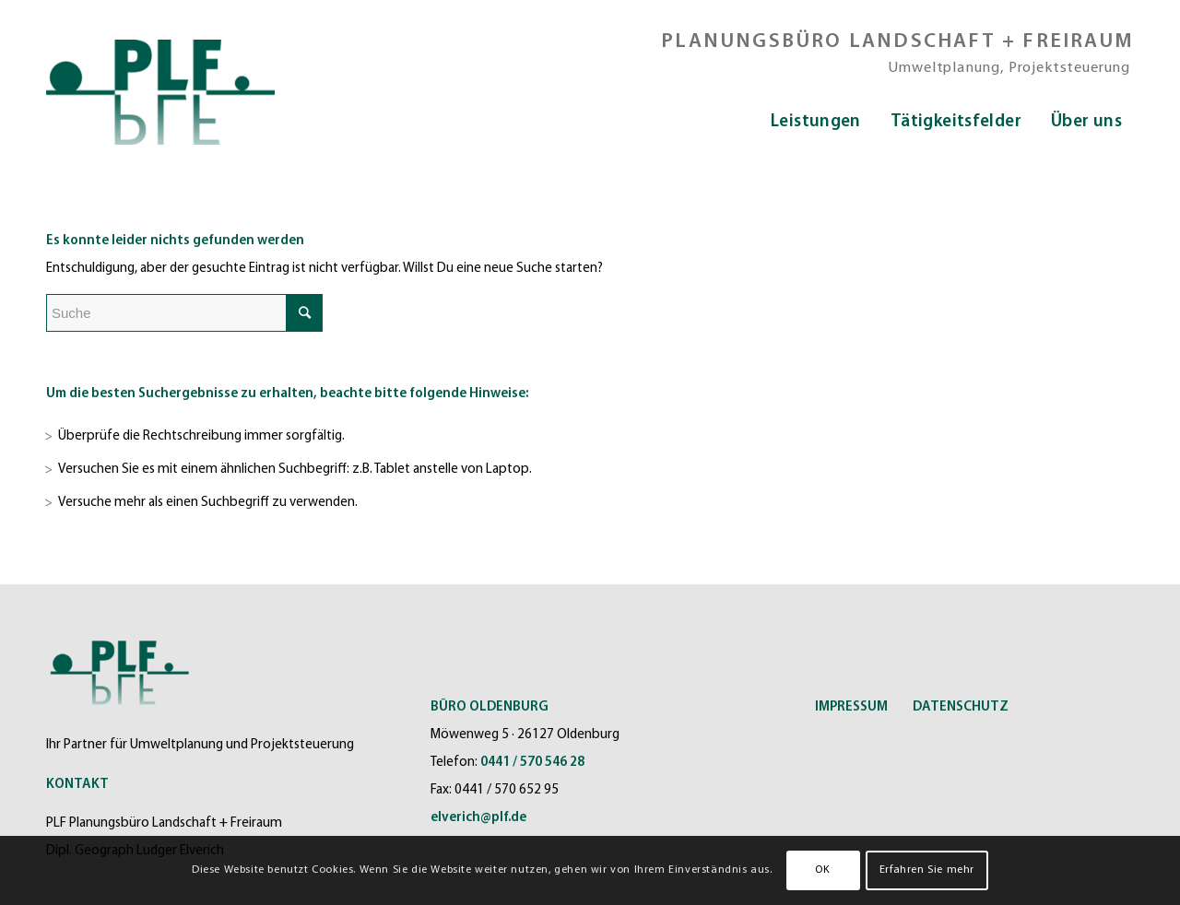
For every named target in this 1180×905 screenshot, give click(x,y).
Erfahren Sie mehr (926, 870)
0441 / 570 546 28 (532, 763)
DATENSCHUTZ (961, 707)
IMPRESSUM (851, 707)
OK (822, 870)
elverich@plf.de (478, 818)
